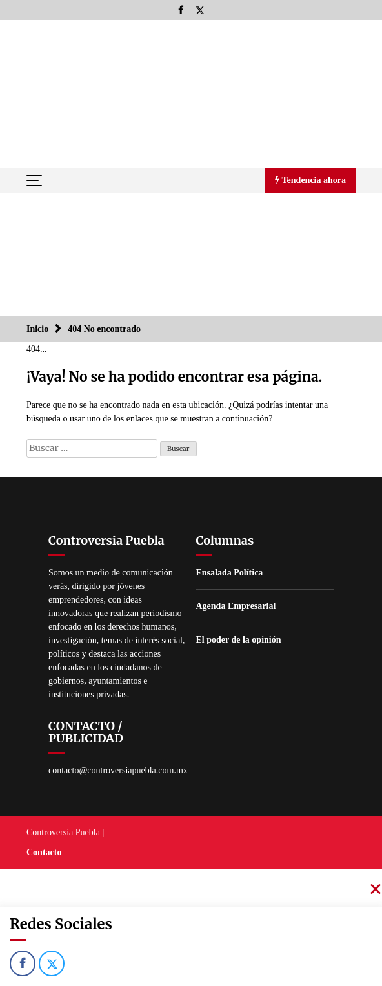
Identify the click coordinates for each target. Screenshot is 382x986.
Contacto (43, 852)
